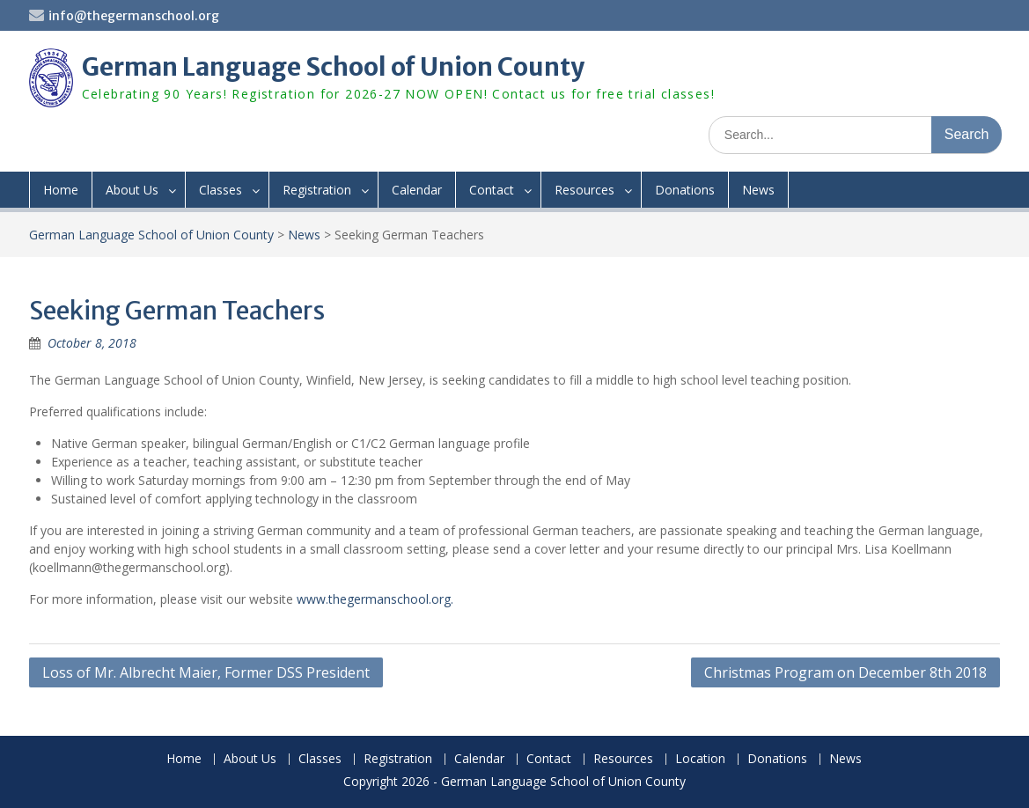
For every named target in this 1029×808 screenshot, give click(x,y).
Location (700, 759)
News (758, 189)
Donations (685, 189)
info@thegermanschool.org (133, 16)
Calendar (417, 189)
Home (60, 189)
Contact (491, 189)
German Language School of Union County (333, 67)
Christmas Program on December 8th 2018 (845, 672)
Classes (220, 189)
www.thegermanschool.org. (375, 599)
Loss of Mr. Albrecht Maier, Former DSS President (206, 672)
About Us (132, 189)
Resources (584, 189)
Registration (317, 189)
